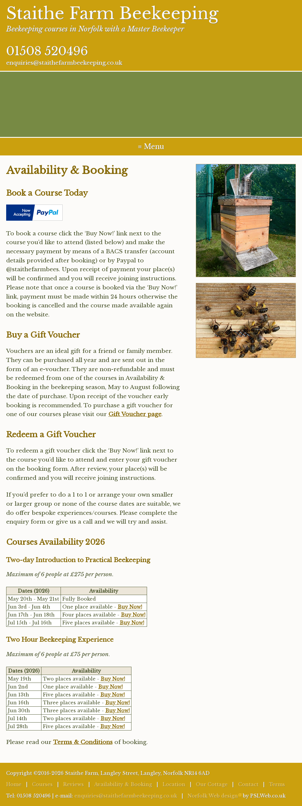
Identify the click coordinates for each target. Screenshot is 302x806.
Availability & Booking (123, 784)
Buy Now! (130, 607)
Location (174, 784)
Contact (248, 784)
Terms (277, 784)
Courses (42, 784)
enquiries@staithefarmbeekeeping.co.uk (64, 62)
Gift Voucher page (135, 414)
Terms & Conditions (83, 741)
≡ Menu (151, 147)
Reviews (73, 784)
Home (13, 784)
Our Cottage (212, 784)
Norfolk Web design (213, 796)
